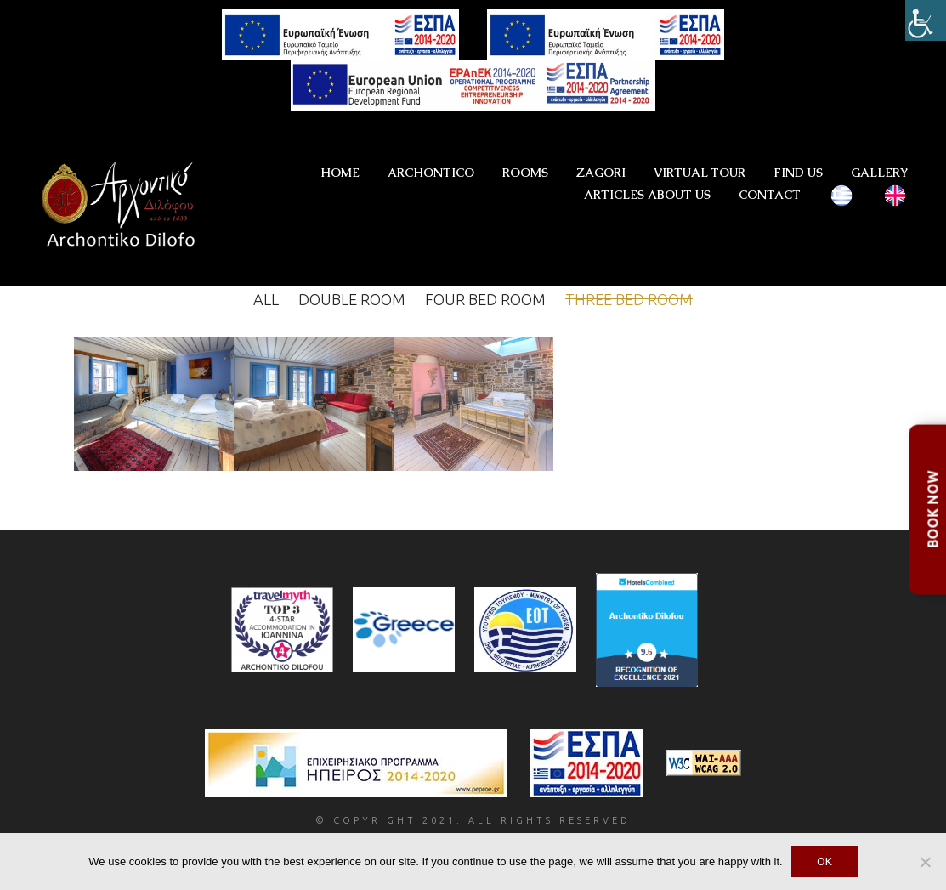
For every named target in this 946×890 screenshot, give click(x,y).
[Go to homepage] (123, 207)
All (266, 299)
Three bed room (629, 299)
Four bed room (485, 299)
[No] (924, 861)
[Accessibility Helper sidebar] (925, 20)
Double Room (351, 299)
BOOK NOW (932, 509)
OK (824, 861)
